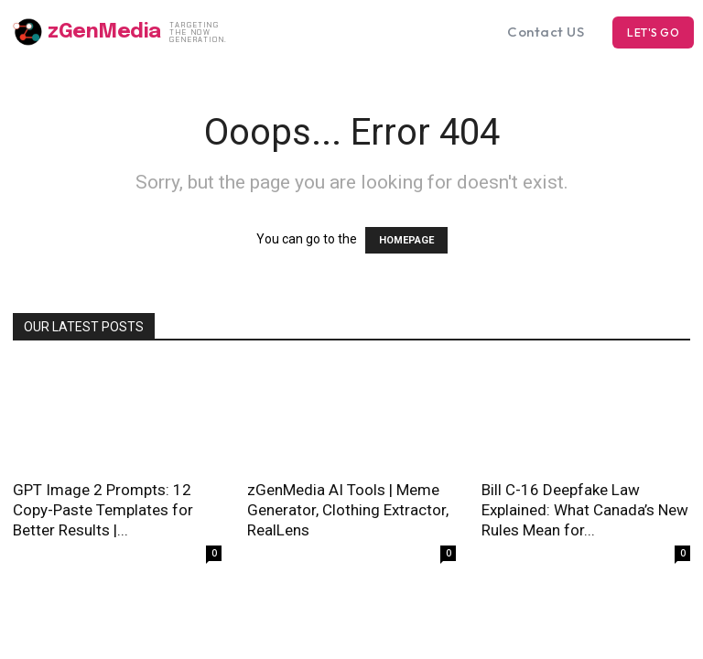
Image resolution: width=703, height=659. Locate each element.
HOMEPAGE (406, 240)
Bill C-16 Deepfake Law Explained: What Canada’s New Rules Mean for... (584, 510)
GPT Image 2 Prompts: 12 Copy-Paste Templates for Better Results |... (103, 510)
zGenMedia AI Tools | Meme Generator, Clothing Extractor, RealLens (348, 510)
